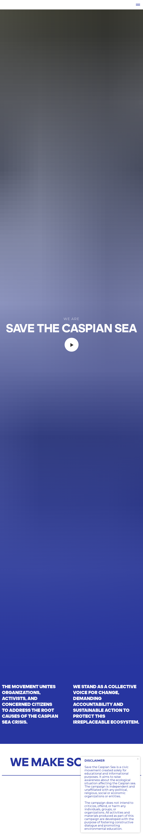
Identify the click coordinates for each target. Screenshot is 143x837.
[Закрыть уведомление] (137, 758)
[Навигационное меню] (138, 5)
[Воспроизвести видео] (72, 345)
